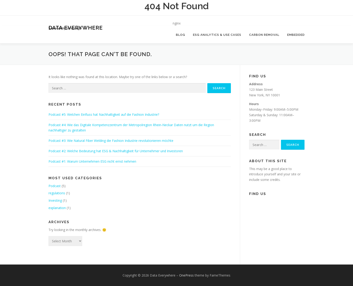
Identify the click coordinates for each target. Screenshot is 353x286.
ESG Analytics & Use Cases (217, 35)
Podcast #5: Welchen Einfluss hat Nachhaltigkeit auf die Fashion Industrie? (103, 114)
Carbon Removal (264, 35)
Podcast (54, 186)
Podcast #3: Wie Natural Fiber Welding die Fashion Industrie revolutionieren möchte (110, 140)
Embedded (296, 35)
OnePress (186, 275)
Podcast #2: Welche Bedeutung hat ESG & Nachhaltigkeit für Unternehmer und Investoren (115, 151)
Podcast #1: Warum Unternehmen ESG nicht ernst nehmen (92, 161)
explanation (57, 208)
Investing (55, 200)
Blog (180, 35)
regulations (56, 193)
